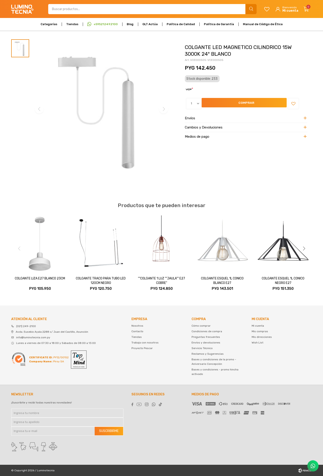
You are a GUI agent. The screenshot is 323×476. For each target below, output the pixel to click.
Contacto (137, 331)
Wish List (257, 342)
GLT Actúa (150, 24)
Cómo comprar (201, 325)
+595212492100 (106, 24)
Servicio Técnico (202, 348)
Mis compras (260, 331)
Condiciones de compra (207, 331)
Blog (130, 24)
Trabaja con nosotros (145, 342)
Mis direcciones (262, 337)
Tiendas (72, 24)
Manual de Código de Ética (263, 24)
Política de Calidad (181, 24)
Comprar (214, 104)
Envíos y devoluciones (206, 342)
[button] (304, 248)
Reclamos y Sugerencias (208, 353)
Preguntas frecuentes (206, 337)
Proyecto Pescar (142, 348)
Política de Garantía (219, 24)
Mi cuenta (258, 325)
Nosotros (137, 325)
